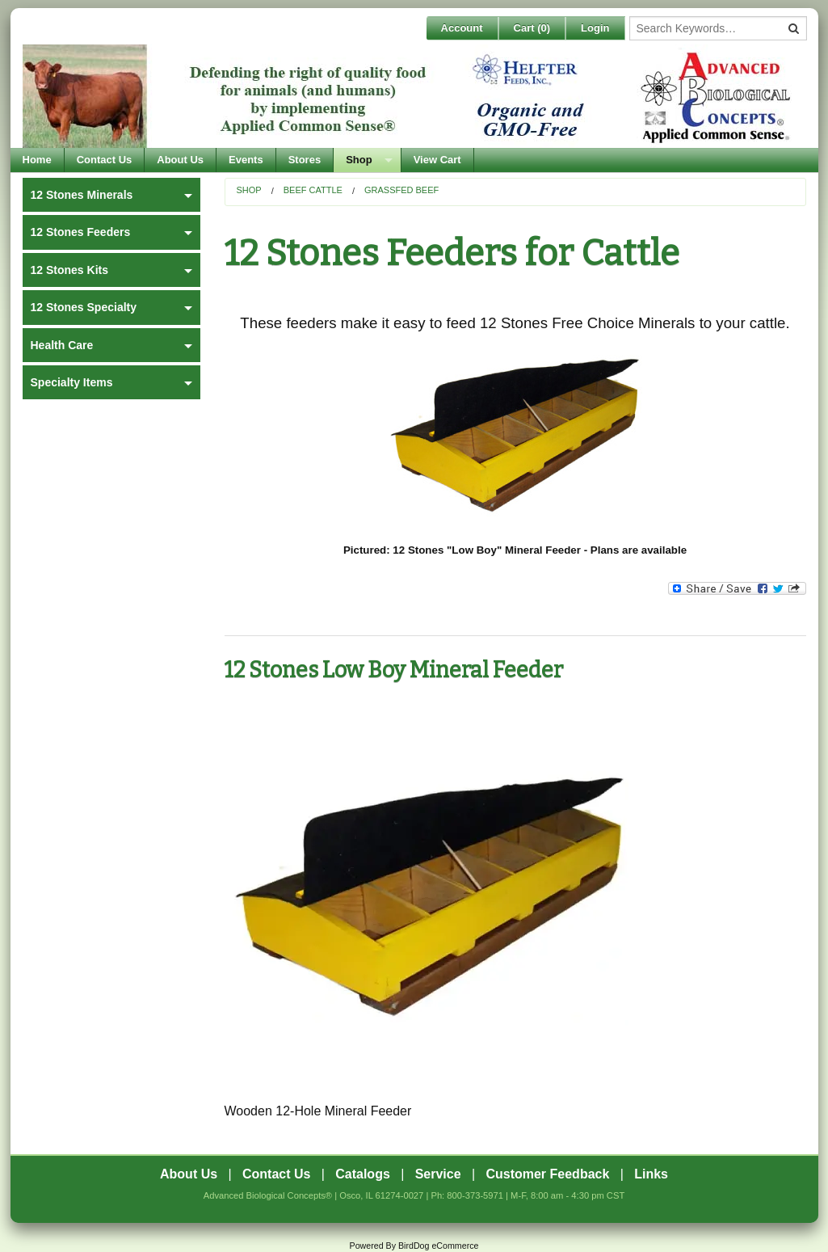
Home (37, 160)
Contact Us (104, 160)
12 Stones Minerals (82, 194)
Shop (359, 160)
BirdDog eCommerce (438, 1245)
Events (246, 160)
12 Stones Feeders (81, 232)
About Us (180, 160)
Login (595, 28)
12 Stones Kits (69, 269)
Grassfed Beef (401, 190)
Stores (304, 160)
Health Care (62, 345)
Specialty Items (72, 382)
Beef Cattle (313, 190)
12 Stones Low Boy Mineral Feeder (394, 670)
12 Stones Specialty (84, 307)
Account (462, 28)
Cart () (532, 28)
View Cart (437, 160)
